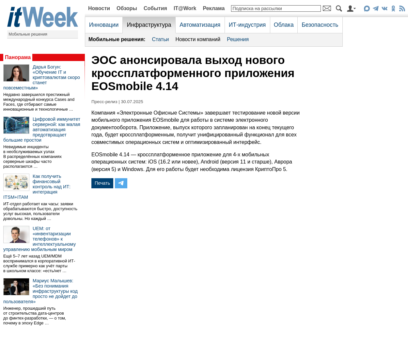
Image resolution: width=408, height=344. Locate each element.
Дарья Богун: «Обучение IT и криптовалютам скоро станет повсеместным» (41, 77)
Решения (238, 39)
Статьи (160, 39)
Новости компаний (197, 39)
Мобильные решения (28, 34)
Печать (102, 183)
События (155, 8)
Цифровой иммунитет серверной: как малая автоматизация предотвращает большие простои (41, 130)
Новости (99, 8)
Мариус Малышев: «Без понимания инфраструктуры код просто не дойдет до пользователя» (40, 291)
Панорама (18, 57)
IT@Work (185, 8)
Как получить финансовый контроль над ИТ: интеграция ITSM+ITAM (37, 187)
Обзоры (127, 8)
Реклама (214, 8)
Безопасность (320, 25)
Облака (284, 25)
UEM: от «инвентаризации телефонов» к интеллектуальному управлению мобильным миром (39, 239)
